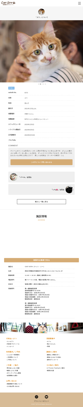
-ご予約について (11, 360)
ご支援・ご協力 (12, 365)
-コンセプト (10, 341)
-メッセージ (10, 346)
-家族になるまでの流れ (53, 357)
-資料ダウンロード (52, 360)
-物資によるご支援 (12, 370)
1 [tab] (39, 84)
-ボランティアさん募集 (13, 373)
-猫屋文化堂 (50, 370)
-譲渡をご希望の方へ (53, 355)
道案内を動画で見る (41, 260)
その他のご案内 (52, 365)
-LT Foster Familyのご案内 (55, 368)
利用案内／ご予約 (13, 352)
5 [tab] (45, 84)
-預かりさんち (50, 344)
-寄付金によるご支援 (12, 368)
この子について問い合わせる (41, 162)
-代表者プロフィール (12, 344)
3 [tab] (42, 84)
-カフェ (48, 341)
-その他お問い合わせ (12, 386)
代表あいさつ (11, 338)
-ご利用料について (12, 357)
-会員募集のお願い (12, 375)
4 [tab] (44, 84)
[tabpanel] (41, 51)
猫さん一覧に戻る (41, 202)
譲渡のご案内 (51, 352)
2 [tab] (40, 84)
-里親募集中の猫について (14, 384)
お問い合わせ (11, 381)
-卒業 (48, 346)
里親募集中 (50, 338)
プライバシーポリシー (41, 401)
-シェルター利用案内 (12, 355)
